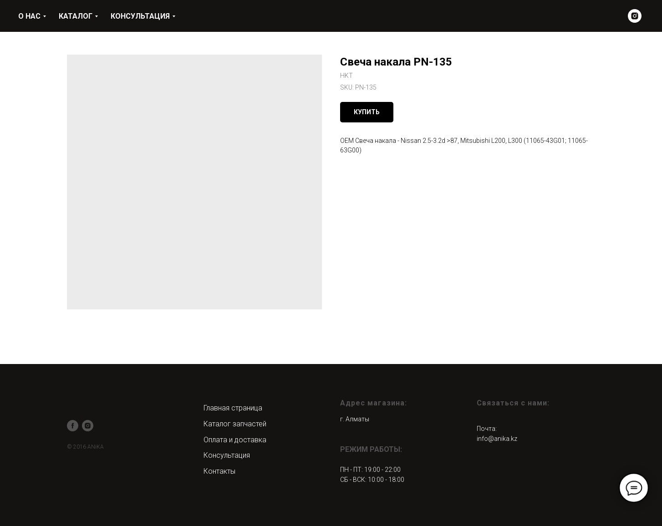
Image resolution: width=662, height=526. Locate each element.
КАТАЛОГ (75, 16)
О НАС (29, 16)
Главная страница (233, 408)
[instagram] (635, 16)
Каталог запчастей (235, 424)
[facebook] (72, 425)
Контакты (219, 471)
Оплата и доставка (235, 439)
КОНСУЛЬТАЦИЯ (140, 16)
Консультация (227, 455)
